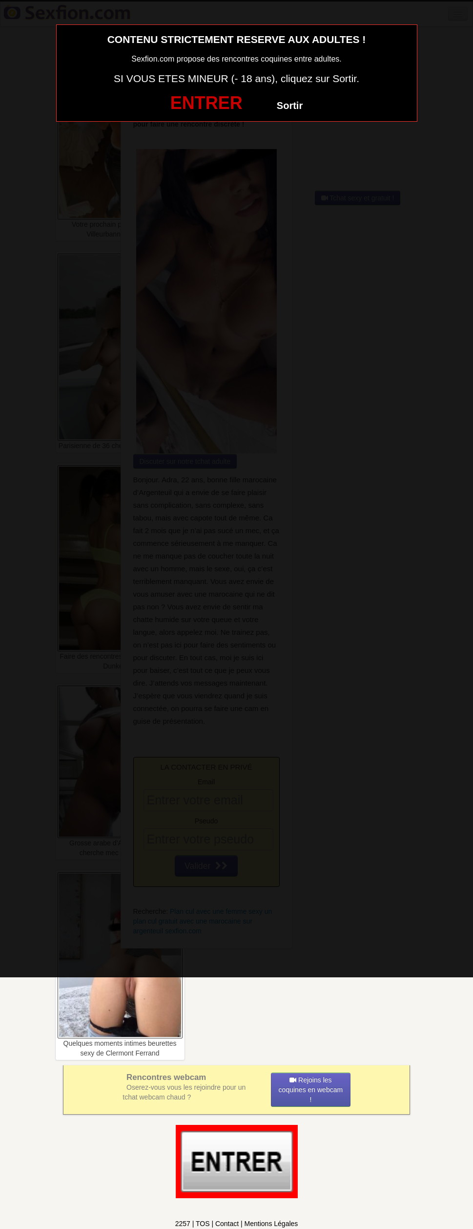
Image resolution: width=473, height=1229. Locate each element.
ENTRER (206, 103)
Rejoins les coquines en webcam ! (311, 1089)
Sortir (290, 105)
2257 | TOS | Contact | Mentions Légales (236, 1224)
